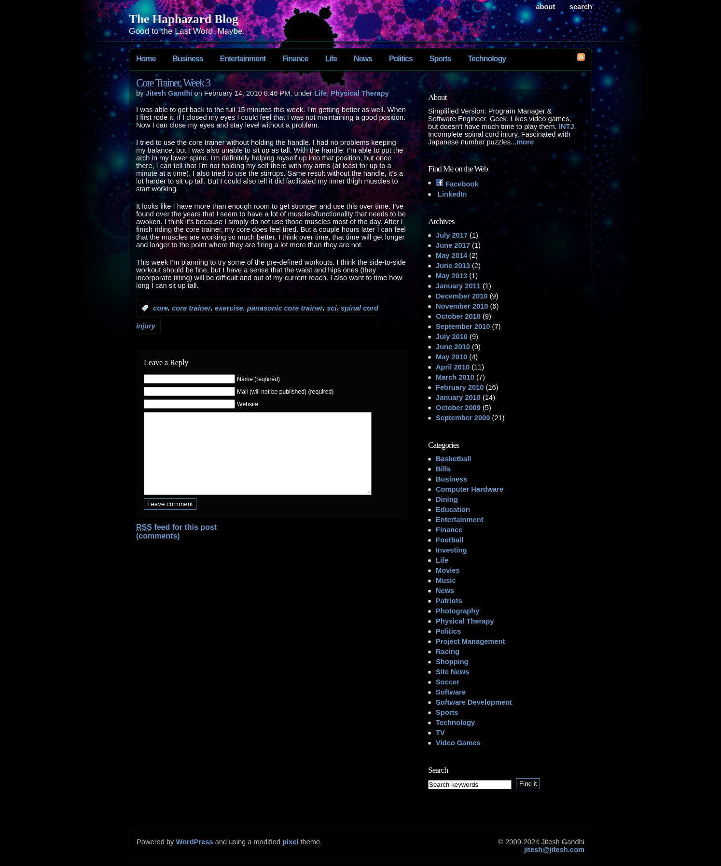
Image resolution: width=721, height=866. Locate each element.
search (580, 7)
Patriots (449, 601)
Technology (487, 59)
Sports (440, 59)
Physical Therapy (360, 93)
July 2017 (452, 235)
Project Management (470, 641)
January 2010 (458, 397)
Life (331, 59)
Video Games (458, 743)
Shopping (452, 662)
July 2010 (452, 337)
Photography (457, 611)
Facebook (457, 184)
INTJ (566, 126)
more (525, 142)
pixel (290, 842)
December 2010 (462, 296)
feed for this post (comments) (176, 546)
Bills (443, 469)
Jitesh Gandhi (169, 93)
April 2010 (453, 367)
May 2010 (451, 357)
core (160, 308)
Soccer (447, 682)
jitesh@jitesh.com (554, 849)
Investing (451, 550)
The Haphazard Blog (183, 19)
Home (145, 59)
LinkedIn (451, 194)
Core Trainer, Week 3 (173, 83)
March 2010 (455, 377)
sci (331, 308)
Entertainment (243, 59)
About (545, 7)
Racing (447, 651)
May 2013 (451, 276)
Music (446, 580)
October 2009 (458, 408)
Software (451, 692)
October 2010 (458, 316)
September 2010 (463, 326)
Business (187, 59)
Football (449, 540)
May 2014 (451, 255)
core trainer (191, 308)
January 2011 (458, 286)
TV (440, 733)
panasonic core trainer (285, 308)
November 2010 (462, 306)
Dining (447, 499)
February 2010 (460, 387)
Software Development (474, 702)
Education (453, 509)
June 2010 (453, 347)
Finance (295, 59)
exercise (229, 308)
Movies (448, 570)
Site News (452, 672)
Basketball (453, 459)
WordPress (194, 842)
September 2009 (463, 418)
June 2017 (453, 245)
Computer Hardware (469, 489)
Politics (401, 59)
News (363, 59)
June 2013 (453, 266)
